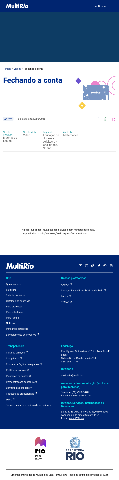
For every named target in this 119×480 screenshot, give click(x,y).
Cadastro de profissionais (21, 393)
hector (66, 296)
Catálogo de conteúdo (18, 301)
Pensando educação (17, 328)
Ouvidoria (67, 368)
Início (8, 68)
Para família (13, 317)
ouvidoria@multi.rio (71, 375)
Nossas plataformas (73, 278)
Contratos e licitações (19, 387)
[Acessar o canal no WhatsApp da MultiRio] (105, 266)
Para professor (14, 306)
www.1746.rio (76, 418)
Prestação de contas (18, 376)
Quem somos (13, 284)
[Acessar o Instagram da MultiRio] (86, 266)
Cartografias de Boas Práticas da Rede (83, 290)
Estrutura (11, 289)
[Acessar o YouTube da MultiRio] (80, 266)
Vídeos (17, 68)
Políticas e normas (17, 370)
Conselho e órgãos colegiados (24, 364)
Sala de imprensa (15, 295)
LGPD (10, 399)
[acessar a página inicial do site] (17, 6)
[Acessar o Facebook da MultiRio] (99, 266)
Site (8, 278)
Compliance (14, 358)
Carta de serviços (17, 352)
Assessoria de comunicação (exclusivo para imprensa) (85, 385)
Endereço (67, 346)
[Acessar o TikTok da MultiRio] (93, 266)
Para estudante (14, 312)
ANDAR (66, 284)
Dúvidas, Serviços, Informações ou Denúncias (82, 404)
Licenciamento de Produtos (22, 334)
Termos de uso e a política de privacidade (28, 405)
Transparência (15, 346)
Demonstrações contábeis (22, 381)
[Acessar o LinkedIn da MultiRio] (111, 266)
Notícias (10, 323)
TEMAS (66, 302)
